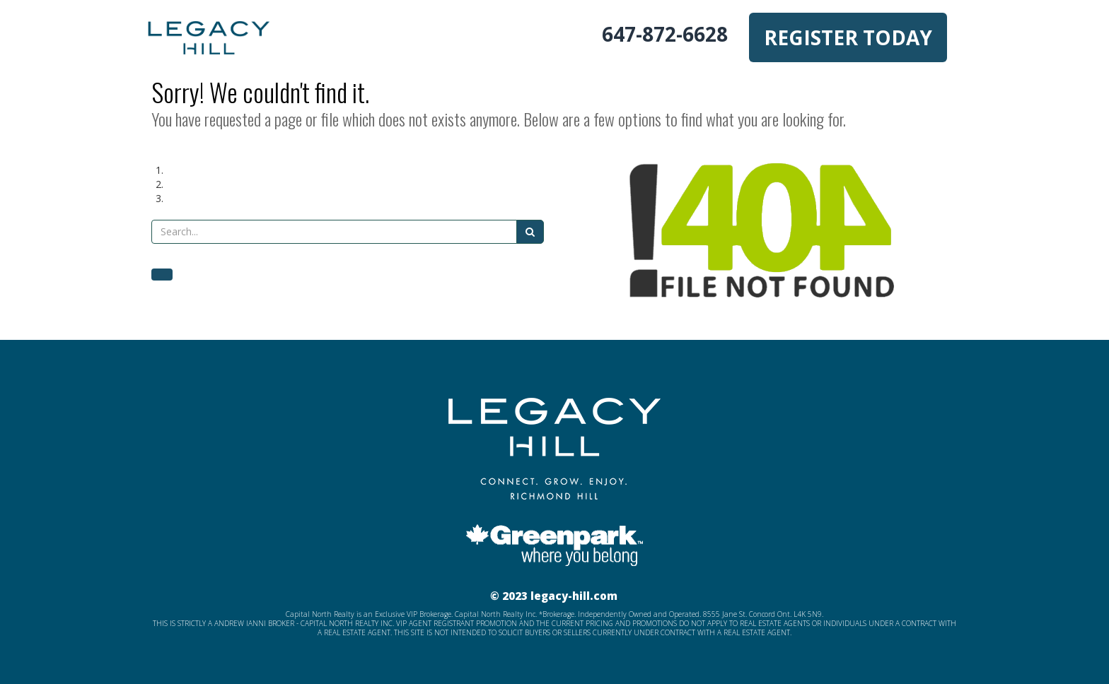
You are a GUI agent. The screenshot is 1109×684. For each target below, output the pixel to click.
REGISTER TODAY (848, 37)
